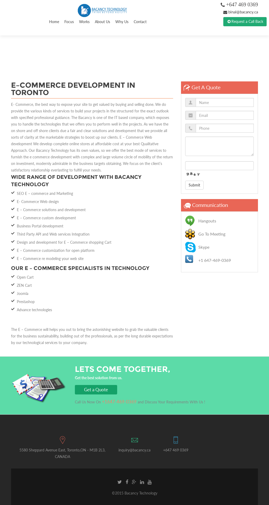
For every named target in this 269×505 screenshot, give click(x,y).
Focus (69, 21)
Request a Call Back (245, 21)
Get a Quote (96, 389)
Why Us (121, 21)
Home (54, 21)
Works (84, 21)
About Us (102, 21)
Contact (140, 21)
